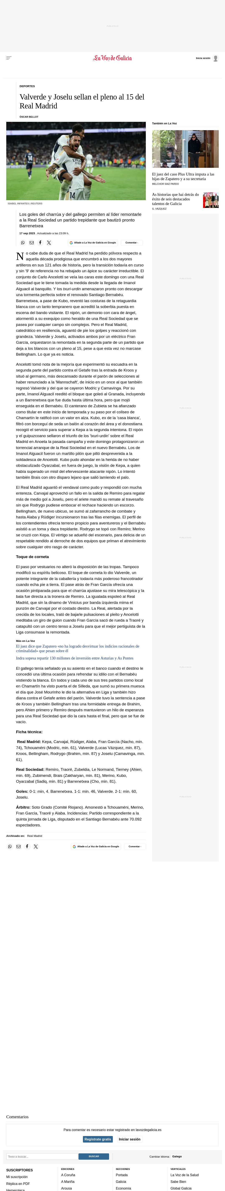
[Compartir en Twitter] (49, 242)
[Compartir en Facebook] (40, 242)
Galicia (121, 1181)
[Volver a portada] (112, 58)
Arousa (66, 1188)
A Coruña (68, 1175)
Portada (122, 1175)
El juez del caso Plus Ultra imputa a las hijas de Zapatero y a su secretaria (183, 176)
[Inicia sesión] (207, 58)
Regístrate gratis (98, 1139)
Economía (123, 1188)
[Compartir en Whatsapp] (23, 242)
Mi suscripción (17, 1177)
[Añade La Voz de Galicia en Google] (93, 242)
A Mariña (68, 1181)
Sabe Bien (178, 1181)
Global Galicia (180, 1188)
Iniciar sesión (129, 1139)
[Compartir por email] (31, 242)
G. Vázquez (159, 208)
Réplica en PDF (18, 1183)
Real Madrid (34, 835)
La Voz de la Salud (184, 1175)
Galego (177, 1156)
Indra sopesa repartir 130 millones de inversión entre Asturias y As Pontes (74, 658)
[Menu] (9, 58)
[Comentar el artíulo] (132, 243)
